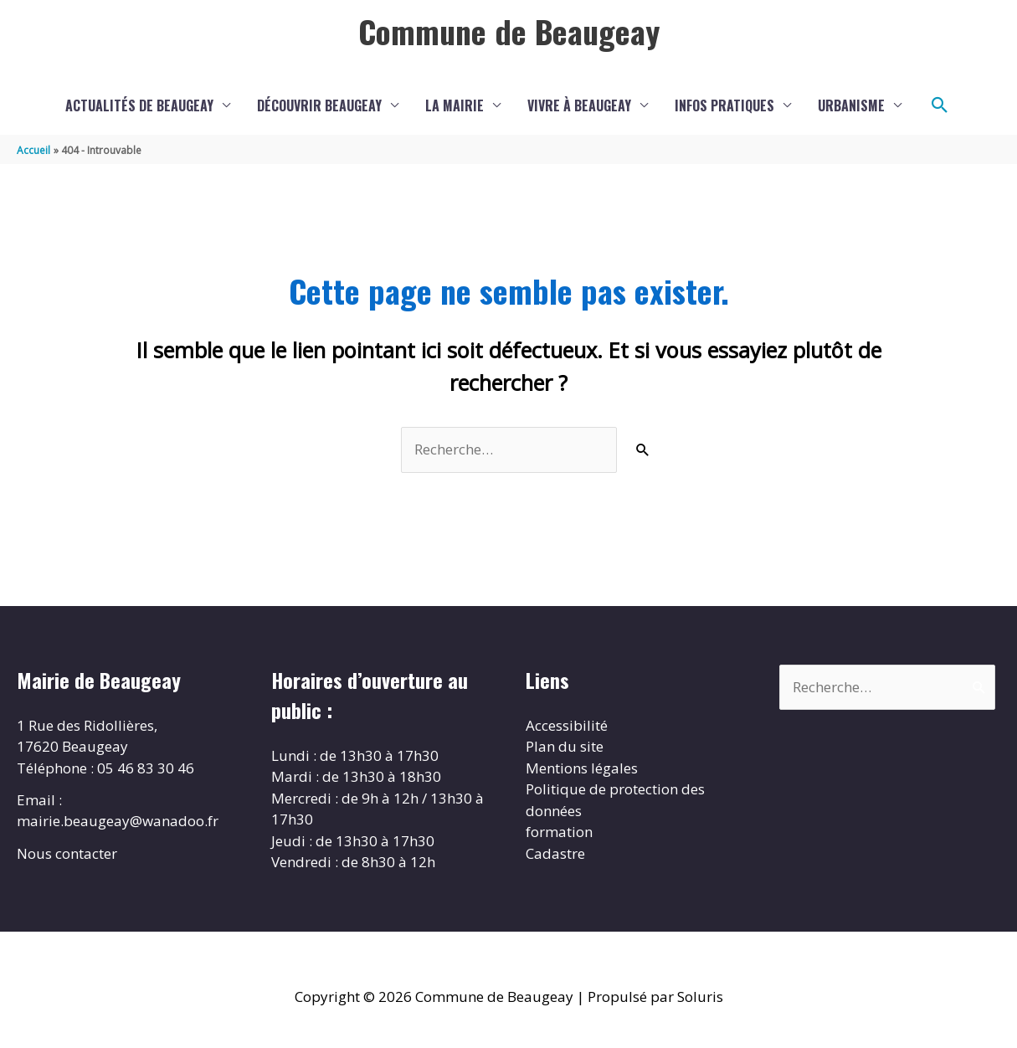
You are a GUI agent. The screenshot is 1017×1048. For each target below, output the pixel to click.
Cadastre (555, 853)
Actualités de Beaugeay (139, 105)
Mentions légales (582, 768)
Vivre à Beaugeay (579, 105)
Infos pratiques (724, 105)
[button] (940, 105)
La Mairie (454, 105)
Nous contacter (67, 853)
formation (559, 831)
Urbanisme (851, 105)
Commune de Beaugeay (509, 31)
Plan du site (565, 746)
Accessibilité (567, 725)
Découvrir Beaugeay (319, 105)
